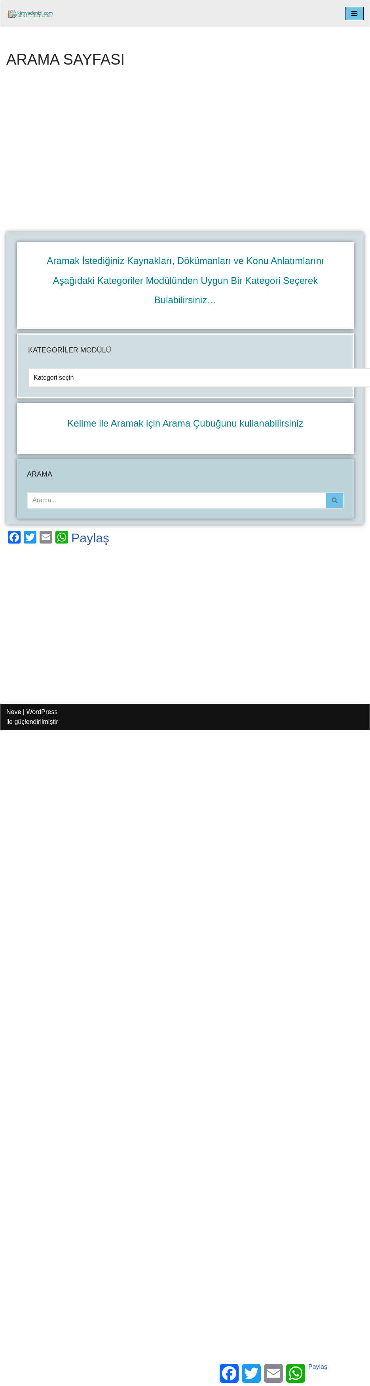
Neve (13, 711)
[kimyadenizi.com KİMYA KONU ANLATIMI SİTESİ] (32, 13)
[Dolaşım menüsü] (354, 13)
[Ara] (176, 500)
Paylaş (90, 538)
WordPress (41, 711)
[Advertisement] (74, 154)
